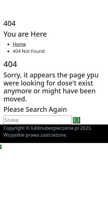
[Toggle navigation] (7, 15)
